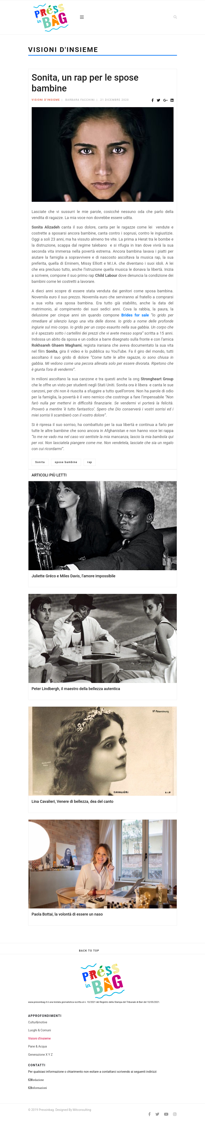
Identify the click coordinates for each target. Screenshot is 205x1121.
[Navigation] (102, 17)
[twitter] (157, 1114)
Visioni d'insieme (46, 99)
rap (89, 462)
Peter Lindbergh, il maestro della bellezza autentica (76, 688)
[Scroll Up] (89, 950)
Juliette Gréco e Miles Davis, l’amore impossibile (74, 576)
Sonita (40, 462)
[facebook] (149, 1114)
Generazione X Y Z (40, 1054)
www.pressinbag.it (37, 1002)
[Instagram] (175, 1114)
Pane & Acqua (37, 1046)
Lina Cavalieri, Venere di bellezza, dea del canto (72, 801)
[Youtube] (166, 1114)
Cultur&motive (37, 1022)
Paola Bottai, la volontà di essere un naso (67, 914)
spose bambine (66, 462)
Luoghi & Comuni (39, 1030)
